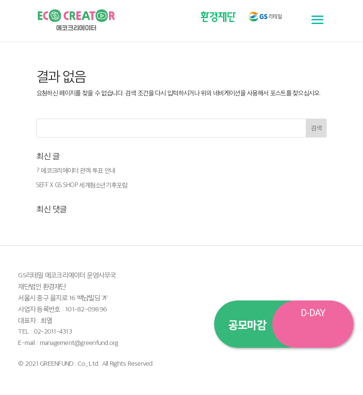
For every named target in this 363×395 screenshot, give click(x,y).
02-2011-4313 (53, 331)
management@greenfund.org (79, 342)
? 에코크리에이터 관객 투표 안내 (75, 170)
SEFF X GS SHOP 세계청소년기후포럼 (81, 185)
